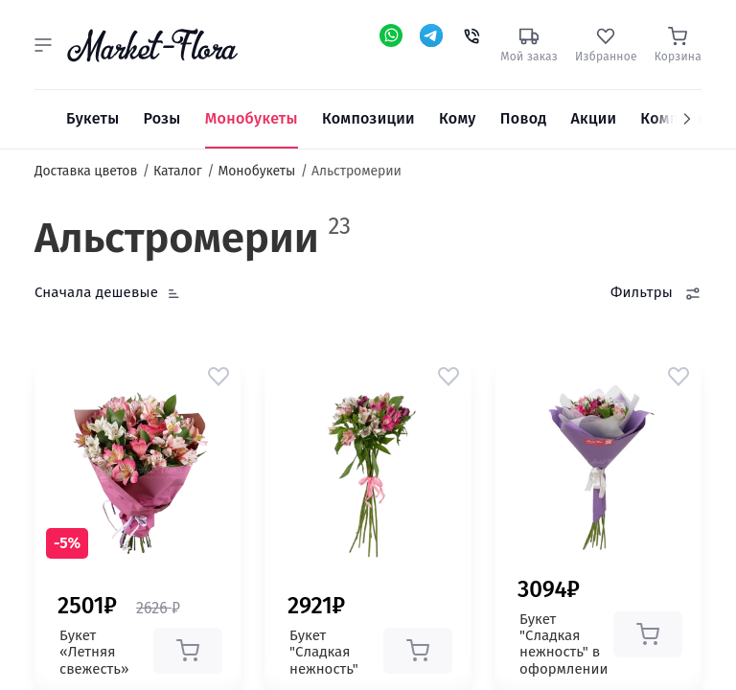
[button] (43, 45)
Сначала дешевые (96, 292)
